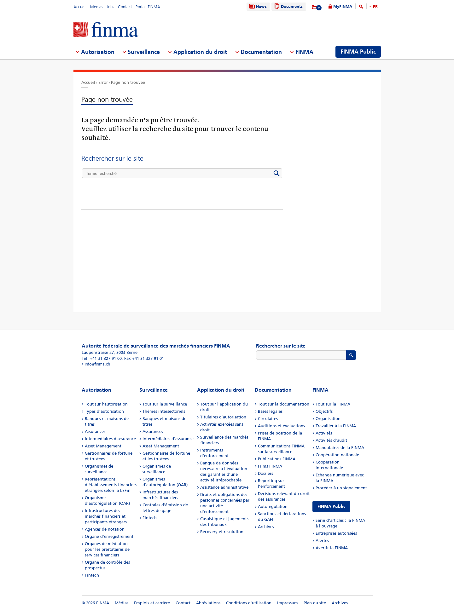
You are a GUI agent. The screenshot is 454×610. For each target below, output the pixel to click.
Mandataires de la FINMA (340, 447)
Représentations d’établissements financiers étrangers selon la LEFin (111, 485)
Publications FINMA (276, 459)
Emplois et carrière (152, 603)
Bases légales (270, 411)
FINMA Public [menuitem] (358, 51)
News (257, 6)
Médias (96, 6)
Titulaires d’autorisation (223, 417)
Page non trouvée (128, 82)
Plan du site (315, 603)
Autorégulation (273, 506)
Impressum (287, 603)
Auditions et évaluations (281, 425)
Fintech (92, 575)
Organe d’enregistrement (109, 536)
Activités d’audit (331, 440)
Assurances (95, 431)
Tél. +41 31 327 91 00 (102, 358)
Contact (125, 6)
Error (103, 82)
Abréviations (208, 603)
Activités (324, 433)
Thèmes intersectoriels (164, 411)
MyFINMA (342, 6)
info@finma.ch (97, 364)
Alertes (322, 540)
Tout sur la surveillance (165, 404)
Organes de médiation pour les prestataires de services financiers (107, 549)
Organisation (328, 418)
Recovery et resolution (221, 531)
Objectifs (324, 411)
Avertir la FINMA (332, 547)
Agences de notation (105, 529)
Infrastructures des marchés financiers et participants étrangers (106, 516)
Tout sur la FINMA (333, 404)
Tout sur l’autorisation (106, 404)
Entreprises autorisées (336, 533)
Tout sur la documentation (283, 404)
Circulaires (268, 418)
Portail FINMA (148, 6)
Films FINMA (270, 466)
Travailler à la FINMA (336, 425)
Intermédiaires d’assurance (110, 438)
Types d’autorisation (104, 411)
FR (375, 6)
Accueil (79, 6)
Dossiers (265, 473)
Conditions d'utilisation (248, 603)
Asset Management (103, 446)
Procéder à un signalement (341, 488)
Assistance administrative (224, 487)
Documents (288, 6)
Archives (266, 526)
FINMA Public (331, 506)
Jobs (110, 6)
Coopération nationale (337, 454)
